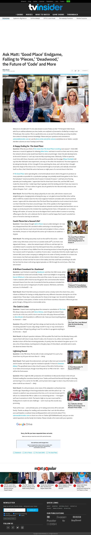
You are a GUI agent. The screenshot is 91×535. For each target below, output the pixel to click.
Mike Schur (44, 151)
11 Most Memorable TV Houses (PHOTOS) (75, 368)
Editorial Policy (64, 506)
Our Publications (55, 513)
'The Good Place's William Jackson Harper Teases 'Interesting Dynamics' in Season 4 (76, 239)
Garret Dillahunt (18, 277)
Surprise (82, 18)
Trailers (62, 1)
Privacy (49, 508)
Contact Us (73, 506)
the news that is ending (47, 149)
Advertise (55, 506)
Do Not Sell (67, 508)
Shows (20, 14)
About (48, 506)
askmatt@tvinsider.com (21, 415)
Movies (29, 14)
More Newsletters (9, 518)
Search (24, 1)
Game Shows (58, 14)
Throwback (72, 14)
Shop (29, 1)
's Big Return (20, 18)
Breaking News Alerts (10, 515)
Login (68, 1)
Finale (49, 18)
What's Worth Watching (21, 513)
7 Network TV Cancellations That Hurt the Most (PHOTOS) (77, 286)
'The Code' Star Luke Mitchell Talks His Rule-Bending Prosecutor (77, 324)
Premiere (66, 18)
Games (35, 1)
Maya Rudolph (68, 159)
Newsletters (50, 1)
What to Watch (42, 14)
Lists (56, 1)
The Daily (7, 513)
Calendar (41, 1)
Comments (85, 70)
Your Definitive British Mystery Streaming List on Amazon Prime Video (76, 405)
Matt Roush (6, 69)
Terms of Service (57, 508)
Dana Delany (38, 312)
